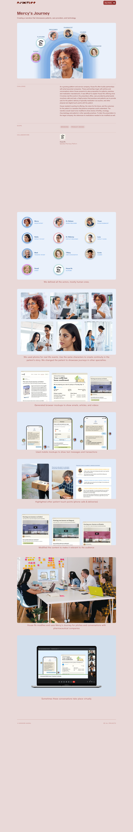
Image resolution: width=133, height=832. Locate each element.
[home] (26, 3)
